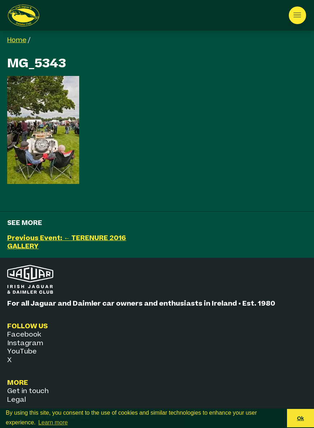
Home (16, 40)
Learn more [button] (53, 422)
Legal (16, 400)
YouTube (22, 351)
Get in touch (28, 391)
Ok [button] (300, 418)
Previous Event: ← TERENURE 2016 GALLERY (66, 242)
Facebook (24, 334)
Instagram (25, 343)
